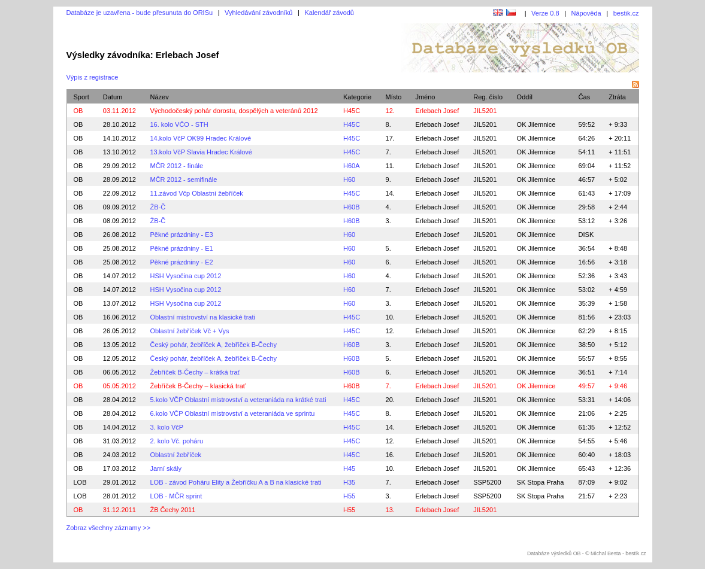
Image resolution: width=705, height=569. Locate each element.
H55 (349, 496)
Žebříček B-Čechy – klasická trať (197, 386)
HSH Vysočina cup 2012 (185, 275)
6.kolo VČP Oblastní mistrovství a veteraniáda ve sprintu (232, 413)
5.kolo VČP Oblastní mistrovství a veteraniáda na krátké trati (238, 399)
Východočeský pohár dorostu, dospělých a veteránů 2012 (233, 110)
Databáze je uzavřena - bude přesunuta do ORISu (139, 12)
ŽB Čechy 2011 (172, 509)
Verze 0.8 (545, 13)
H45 (349, 468)
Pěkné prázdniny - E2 (181, 262)
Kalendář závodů (329, 12)
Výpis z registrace (92, 77)
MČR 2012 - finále (176, 165)
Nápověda (586, 13)
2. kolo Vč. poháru (176, 441)
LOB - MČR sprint (176, 496)
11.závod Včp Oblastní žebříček (196, 193)
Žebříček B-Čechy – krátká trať (195, 372)
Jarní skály (165, 468)
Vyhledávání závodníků (258, 12)
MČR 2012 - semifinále (183, 179)
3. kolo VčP (166, 427)
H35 (349, 482)
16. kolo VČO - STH (179, 124)
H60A (351, 165)
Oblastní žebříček (175, 454)
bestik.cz (626, 13)
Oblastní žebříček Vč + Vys (189, 330)
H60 (349, 179)
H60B (351, 207)
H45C (351, 110)
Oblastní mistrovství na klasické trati (202, 317)
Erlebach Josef (437, 124)
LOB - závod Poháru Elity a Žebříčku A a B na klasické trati (235, 482)
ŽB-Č (157, 207)
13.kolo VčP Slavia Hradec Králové (201, 152)
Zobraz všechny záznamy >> (108, 527)
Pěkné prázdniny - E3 (181, 234)
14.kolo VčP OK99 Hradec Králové (200, 138)
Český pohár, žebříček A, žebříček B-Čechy (213, 344)
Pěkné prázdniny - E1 (181, 248)
